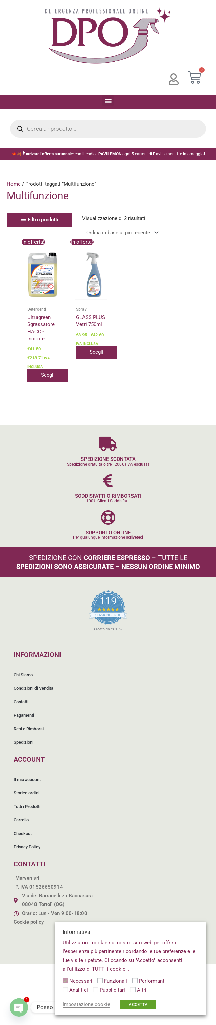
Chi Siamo (23, 674)
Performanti (152, 981)
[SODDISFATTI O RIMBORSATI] (108, 480)
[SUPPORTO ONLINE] (108, 517)
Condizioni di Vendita (33, 688)
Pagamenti (24, 715)
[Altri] (133, 989)
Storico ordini (26, 792)
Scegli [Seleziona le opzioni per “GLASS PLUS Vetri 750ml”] (96, 352)
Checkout (23, 833)
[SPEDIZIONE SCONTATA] (108, 444)
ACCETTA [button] (138, 1004)
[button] (108, 100)
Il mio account (27, 779)
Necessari (80, 981)
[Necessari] (65, 980)
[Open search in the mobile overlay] (108, 128)
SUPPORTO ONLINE (108, 533)
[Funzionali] (100, 980)
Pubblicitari (112, 990)
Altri (141, 990)
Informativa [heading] (76, 932)
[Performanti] (135, 980)
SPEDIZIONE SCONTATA (108, 459)
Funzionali (115, 981)
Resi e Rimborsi (29, 728)
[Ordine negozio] (121, 232)
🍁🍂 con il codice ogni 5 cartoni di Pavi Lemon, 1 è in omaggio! (108, 154)
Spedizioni (23, 742)
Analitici (78, 990)
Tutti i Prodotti (27, 806)
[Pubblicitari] (95, 989)
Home (14, 184)
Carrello (21, 819)
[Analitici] (65, 989)
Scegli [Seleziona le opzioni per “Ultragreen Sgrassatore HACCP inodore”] (48, 375)
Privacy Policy (27, 846)
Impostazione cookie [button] (86, 1004)
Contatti (21, 701)
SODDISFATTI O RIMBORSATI (108, 496)
